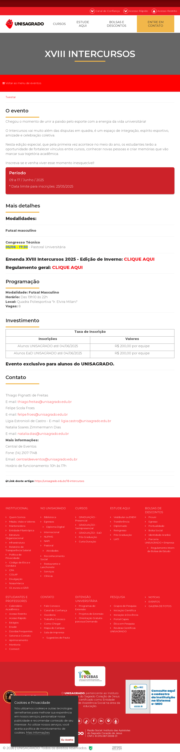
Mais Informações (38, 732)
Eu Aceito (67, 739)
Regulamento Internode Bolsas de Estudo (161, 550)
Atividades (52, 551)
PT (153, 3)
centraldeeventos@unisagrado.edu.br (46, 460)
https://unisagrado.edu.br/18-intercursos (59, 481)
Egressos (49, 522)
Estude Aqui (83, 24)
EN (163, 3)
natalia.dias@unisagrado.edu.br (43, 434)
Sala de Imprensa (54, 633)
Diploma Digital (55, 527)
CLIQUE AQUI (139, 259)
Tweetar (11, 97)
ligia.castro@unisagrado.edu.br (86, 422)
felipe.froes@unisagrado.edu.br (43, 415)
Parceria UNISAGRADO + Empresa (159, 541)
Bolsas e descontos (116, 24)
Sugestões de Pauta (58, 638)
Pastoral (48, 546)
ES (172, 3)
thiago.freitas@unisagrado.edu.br (45, 402)
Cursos (59, 24)
